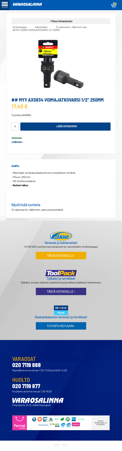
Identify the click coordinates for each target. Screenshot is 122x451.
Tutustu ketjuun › (61, 326)
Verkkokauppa (20, 27)
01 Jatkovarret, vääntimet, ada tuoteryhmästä (37, 209)
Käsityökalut (41, 27)
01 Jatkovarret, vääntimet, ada (71, 27)
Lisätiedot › (17, 142)
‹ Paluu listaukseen (61, 21)
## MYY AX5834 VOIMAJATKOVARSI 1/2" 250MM (36, 30)
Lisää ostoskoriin (66, 126)
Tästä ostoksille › (61, 255)
